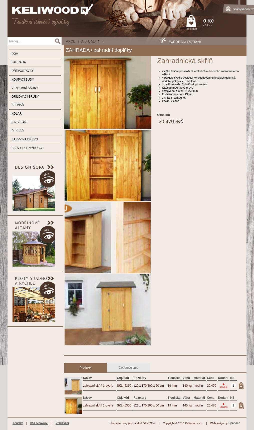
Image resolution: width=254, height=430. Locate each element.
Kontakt (18, 423)
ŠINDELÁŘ (19, 122)
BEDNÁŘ (18, 105)
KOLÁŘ (17, 113)
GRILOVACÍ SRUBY (25, 96)
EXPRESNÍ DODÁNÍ (184, 42)
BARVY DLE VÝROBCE (28, 148)
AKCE (70, 41)
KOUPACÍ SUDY (23, 79)
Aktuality (90, 41)
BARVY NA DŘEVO (25, 139)
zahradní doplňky (113, 50)
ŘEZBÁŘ (18, 131)
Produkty (85, 367)
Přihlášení (62, 423)
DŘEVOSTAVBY (23, 71)
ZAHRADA (19, 62)
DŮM (15, 54)
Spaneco (234, 423)
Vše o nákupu (39, 423)
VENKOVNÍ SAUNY (25, 88)
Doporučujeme (128, 367)
